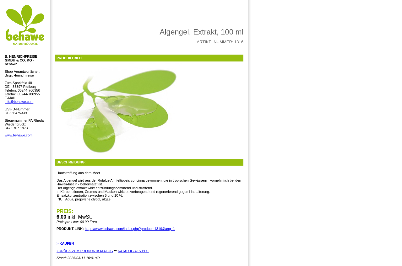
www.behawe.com (19, 135)
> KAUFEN (65, 243)
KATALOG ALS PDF (133, 251)
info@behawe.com (19, 102)
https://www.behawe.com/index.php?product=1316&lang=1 (130, 229)
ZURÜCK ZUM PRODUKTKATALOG (85, 251)
